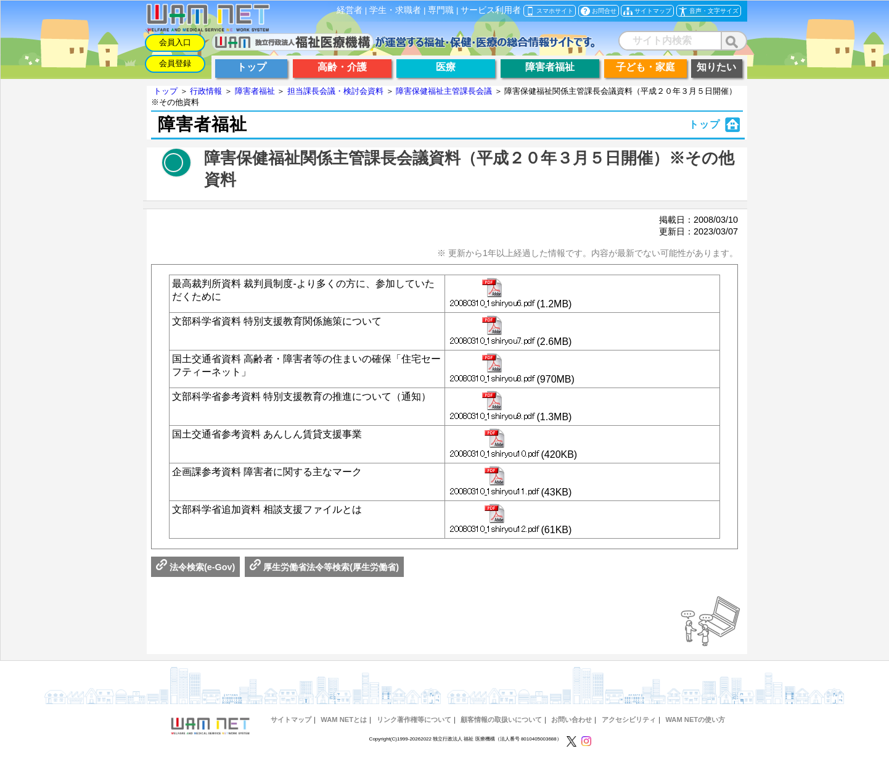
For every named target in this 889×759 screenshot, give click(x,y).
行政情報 (206, 91)
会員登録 (175, 63)
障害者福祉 (255, 91)
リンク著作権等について (414, 719)
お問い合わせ (571, 719)
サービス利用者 (491, 10)
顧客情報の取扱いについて (501, 719)
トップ (166, 91)
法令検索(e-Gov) (195, 567)
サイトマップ (291, 719)
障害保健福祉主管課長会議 (444, 91)
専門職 (441, 10)
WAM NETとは (344, 719)
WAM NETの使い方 (695, 719)
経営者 (350, 10)
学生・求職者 (395, 10)
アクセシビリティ (629, 719)
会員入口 (175, 42)
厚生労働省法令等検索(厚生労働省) (324, 567)
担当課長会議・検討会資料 (335, 91)
